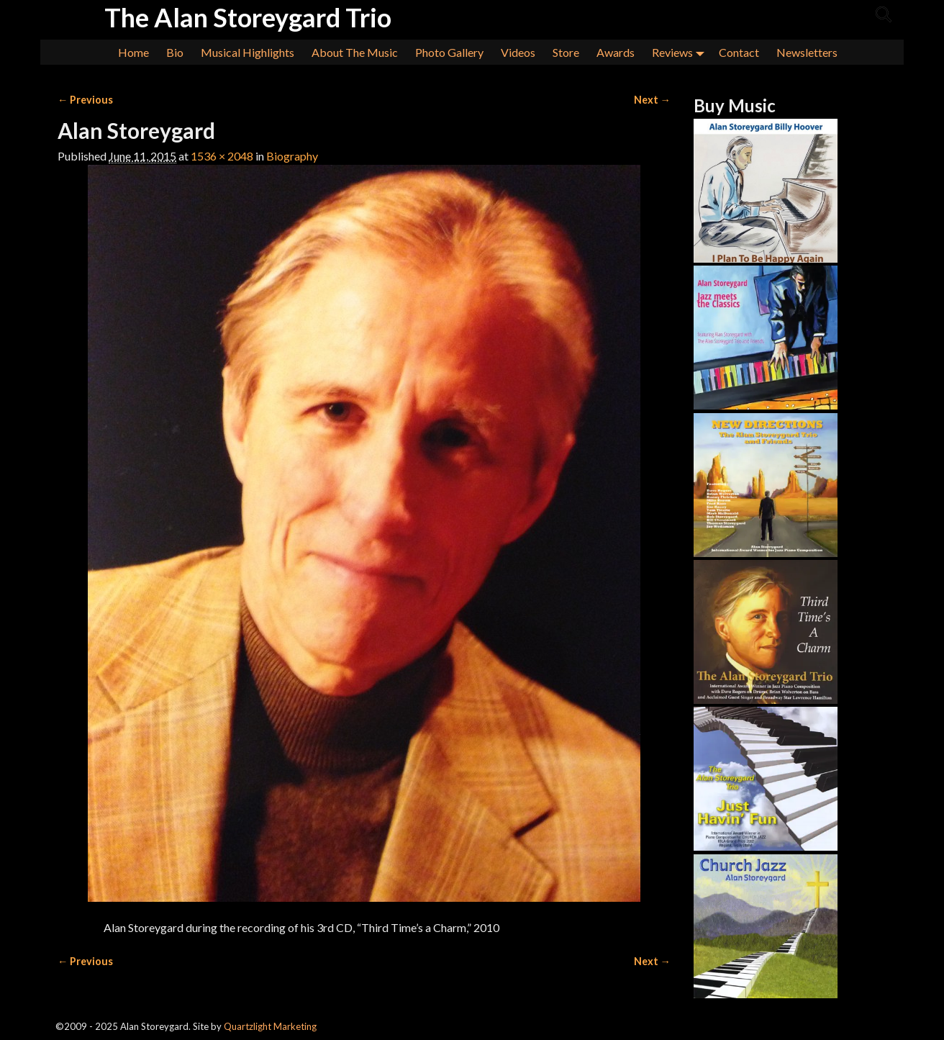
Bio (174, 52)
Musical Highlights (247, 52)
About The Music (355, 52)
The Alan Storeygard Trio (247, 17)
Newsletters (807, 52)
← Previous (85, 100)
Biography (292, 156)
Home (133, 52)
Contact (739, 52)
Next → (652, 100)
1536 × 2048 (222, 156)
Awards (615, 52)
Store (566, 52)
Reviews (681, 52)
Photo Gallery (449, 52)
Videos (518, 52)
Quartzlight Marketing (270, 1026)
